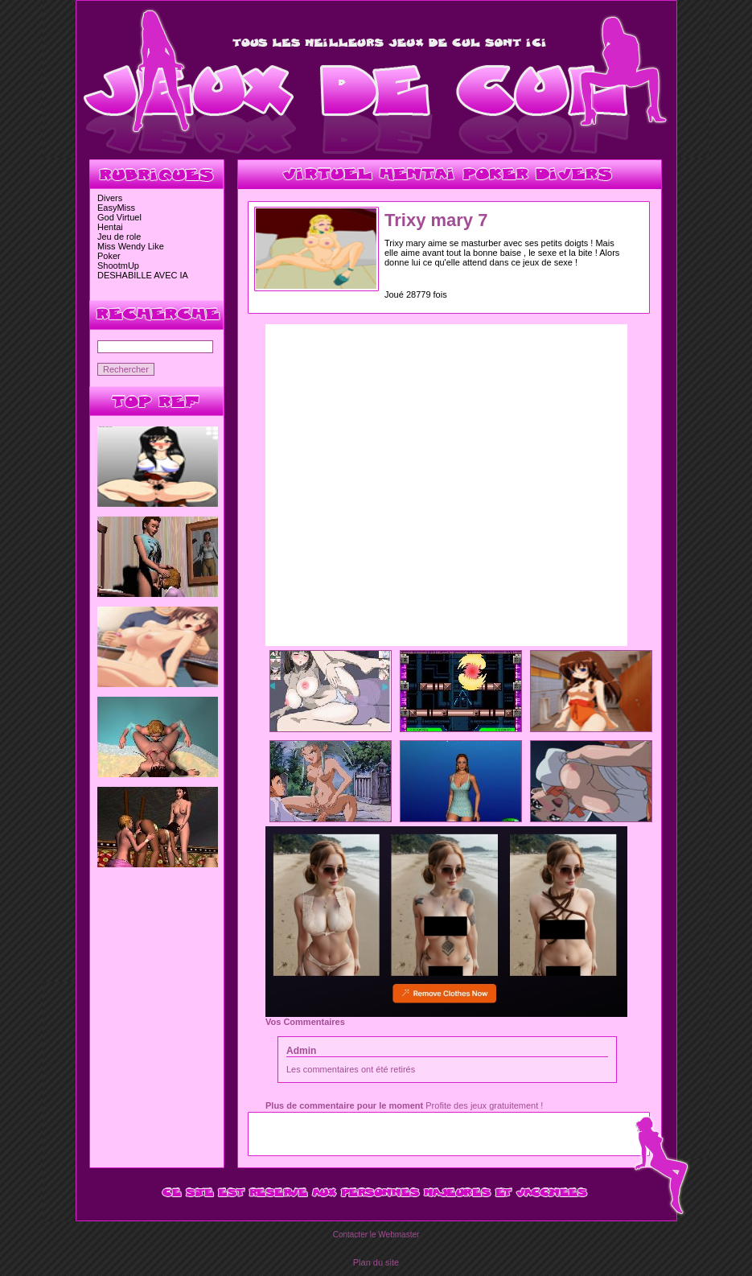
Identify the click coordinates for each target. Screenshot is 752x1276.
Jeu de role (119, 236)
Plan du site (376, 1262)
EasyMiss (116, 207)
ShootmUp (118, 265)
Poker (109, 256)
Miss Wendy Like (130, 246)
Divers (109, 198)
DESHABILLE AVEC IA (142, 275)
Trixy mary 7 (435, 220)
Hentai (110, 227)
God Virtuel (119, 217)
